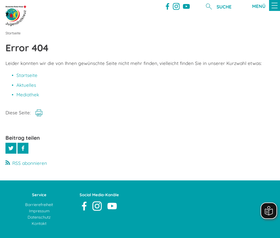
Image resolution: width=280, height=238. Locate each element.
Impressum (39, 210)
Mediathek (27, 94)
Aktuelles (26, 85)
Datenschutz (39, 217)
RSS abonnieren (29, 163)
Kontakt (39, 223)
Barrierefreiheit (39, 204)
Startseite (26, 75)
